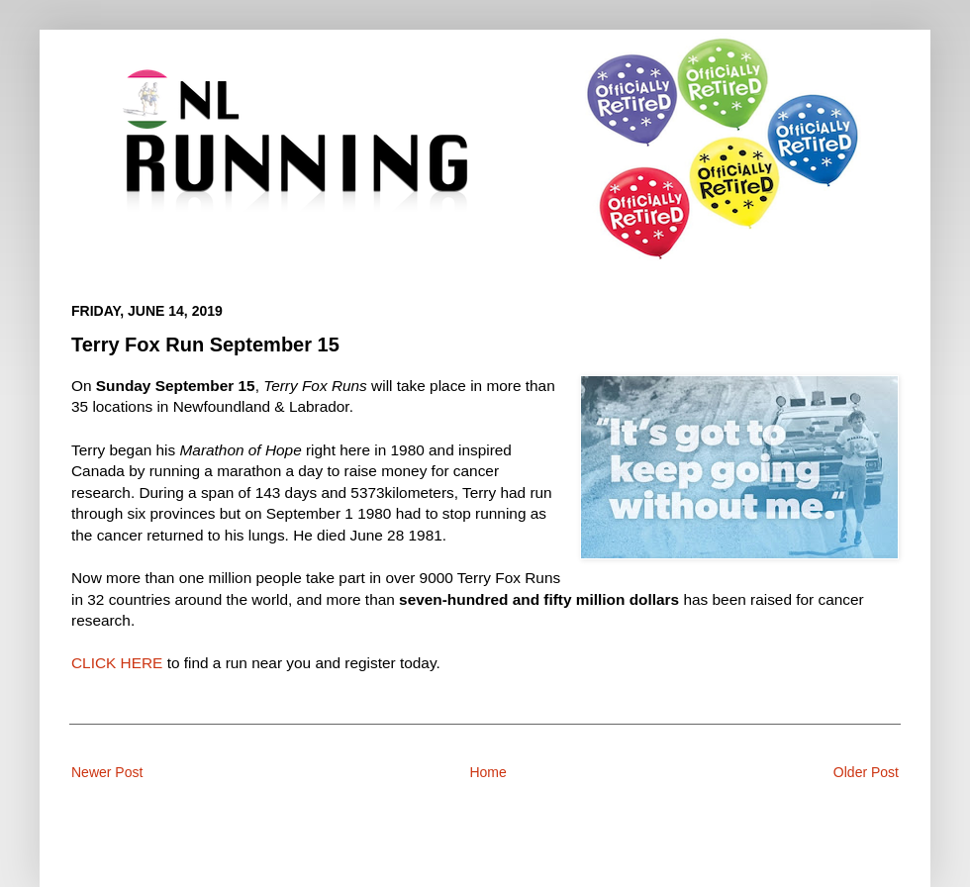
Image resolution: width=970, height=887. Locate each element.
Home (487, 772)
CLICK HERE (116, 662)
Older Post (866, 772)
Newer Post (107, 772)
